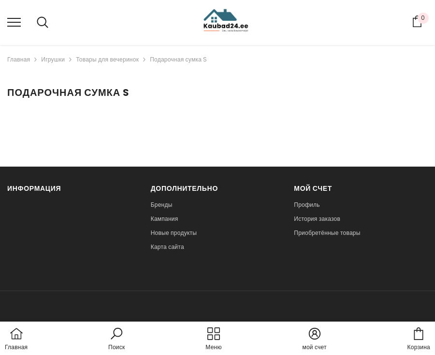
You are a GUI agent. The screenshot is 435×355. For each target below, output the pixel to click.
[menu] (14, 22)
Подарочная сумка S (178, 59)
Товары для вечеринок (107, 59)
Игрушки (53, 59)
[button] (116, 339)
